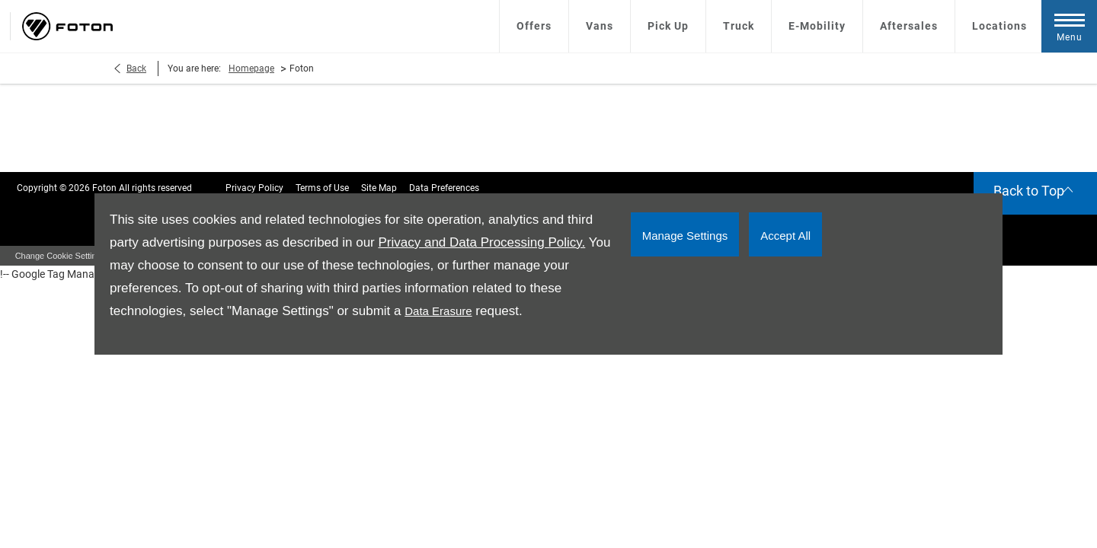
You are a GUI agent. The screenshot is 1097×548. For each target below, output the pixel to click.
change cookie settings (60, 256)
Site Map (379, 188)
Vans (599, 26)
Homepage (251, 68)
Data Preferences (444, 188)
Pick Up (668, 26)
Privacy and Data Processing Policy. (481, 242)
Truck (738, 26)
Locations (999, 26)
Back (136, 68)
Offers (534, 26)
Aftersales (909, 26)
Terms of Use (322, 188)
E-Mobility (817, 26)
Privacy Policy (254, 188)
